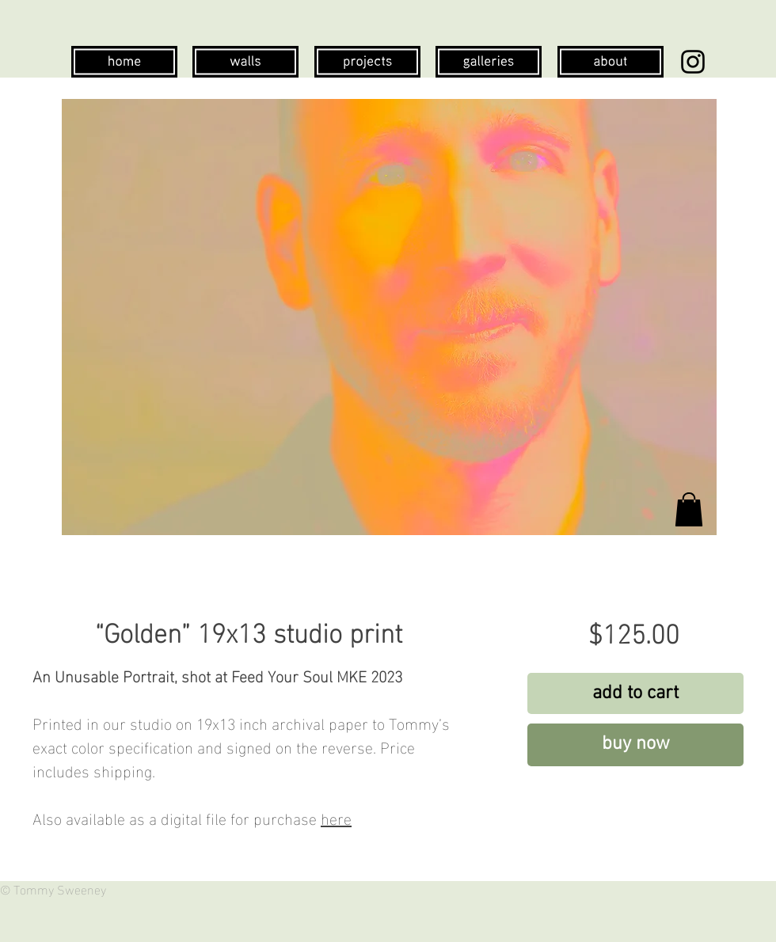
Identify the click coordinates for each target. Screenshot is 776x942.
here (336, 817)
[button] (689, 509)
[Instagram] (693, 62)
